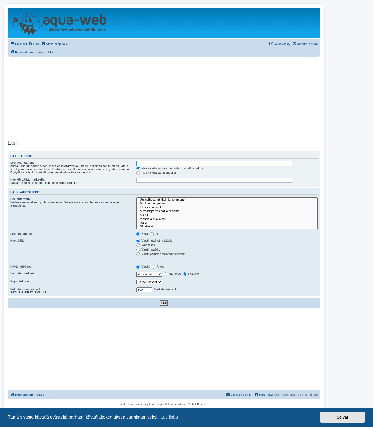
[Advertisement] (164, 97)
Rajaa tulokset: (20, 281)
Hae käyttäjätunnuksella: (27, 179)
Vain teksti (145, 244)
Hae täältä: (18, 240)
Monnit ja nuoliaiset (227, 219)
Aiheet (158, 266)
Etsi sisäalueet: (21, 233)
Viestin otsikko (148, 249)
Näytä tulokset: (21, 266)
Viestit (143, 266)
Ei (154, 233)
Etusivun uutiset (227, 207)
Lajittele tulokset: (22, 273)
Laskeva (191, 274)
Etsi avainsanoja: (22, 162)
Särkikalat (227, 227)
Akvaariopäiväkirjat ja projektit (227, 211)
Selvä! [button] (342, 417)
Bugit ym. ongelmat (227, 203)
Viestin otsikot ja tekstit (154, 240)
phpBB (161, 404)
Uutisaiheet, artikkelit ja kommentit (227, 200)
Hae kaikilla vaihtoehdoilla (156, 172)
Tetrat (227, 223)
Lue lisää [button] (169, 417)
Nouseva (172, 274)
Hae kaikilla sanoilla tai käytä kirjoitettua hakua (169, 168)
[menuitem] (33, 44)
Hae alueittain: (20, 199)
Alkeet (227, 215)
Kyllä (142, 233)
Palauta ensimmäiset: (25, 289)
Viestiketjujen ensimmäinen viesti (160, 253)
